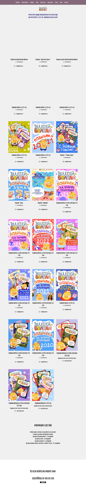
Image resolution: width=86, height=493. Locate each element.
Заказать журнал (25, 2)
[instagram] (43, 482)
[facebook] (41, 482)
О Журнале (32, 2)
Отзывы (56, 2)
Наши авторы (50, 2)
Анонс (37, 2)
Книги (61, 2)
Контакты (66, 2)
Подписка (18, 2)
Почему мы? (42, 2)
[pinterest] (45, 482)
